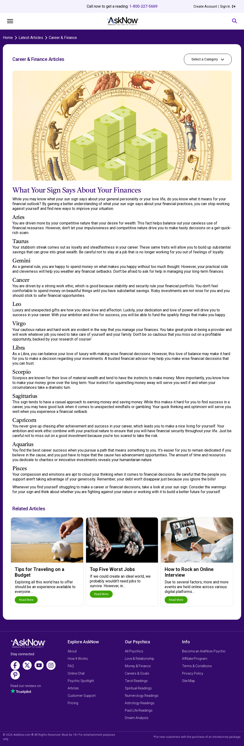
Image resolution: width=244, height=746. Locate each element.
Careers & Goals (137, 673)
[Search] (234, 21)
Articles (73, 688)
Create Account (205, 6)
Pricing (73, 703)
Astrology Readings (139, 703)
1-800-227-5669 (143, 6)
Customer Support (82, 696)
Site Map (188, 681)
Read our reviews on (25, 686)
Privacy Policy (192, 673)
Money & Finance (138, 666)
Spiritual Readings (138, 688)
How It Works (78, 659)
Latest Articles (31, 37)
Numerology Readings (141, 696)
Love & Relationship (139, 659)
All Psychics (134, 651)
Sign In (227, 6)
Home (8, 37)
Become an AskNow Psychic (204, 651)
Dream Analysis (136, 718)
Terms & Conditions (197, 666)
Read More (26, 600)
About (72, 651)
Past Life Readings (138, 710)
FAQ (71, 666)
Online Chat (76, 673)
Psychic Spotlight (81, 681)
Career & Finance (63, 37)
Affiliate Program (194, 659)
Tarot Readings (136, 681)
